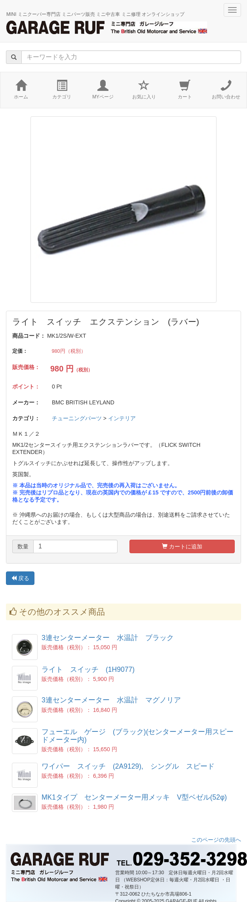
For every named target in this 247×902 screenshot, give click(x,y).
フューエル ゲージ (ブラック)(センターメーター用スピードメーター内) (138, 735)
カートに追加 (182, 546)
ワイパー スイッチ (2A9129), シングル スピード (128, 766)
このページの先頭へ (216, 840)
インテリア (122, 418)
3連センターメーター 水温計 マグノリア (111, 700)
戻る (20, 578)
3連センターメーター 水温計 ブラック (108, 638)
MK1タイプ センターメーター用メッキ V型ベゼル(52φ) (134, 797)
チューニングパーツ (77, 418)
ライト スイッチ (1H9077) (88, 669)
